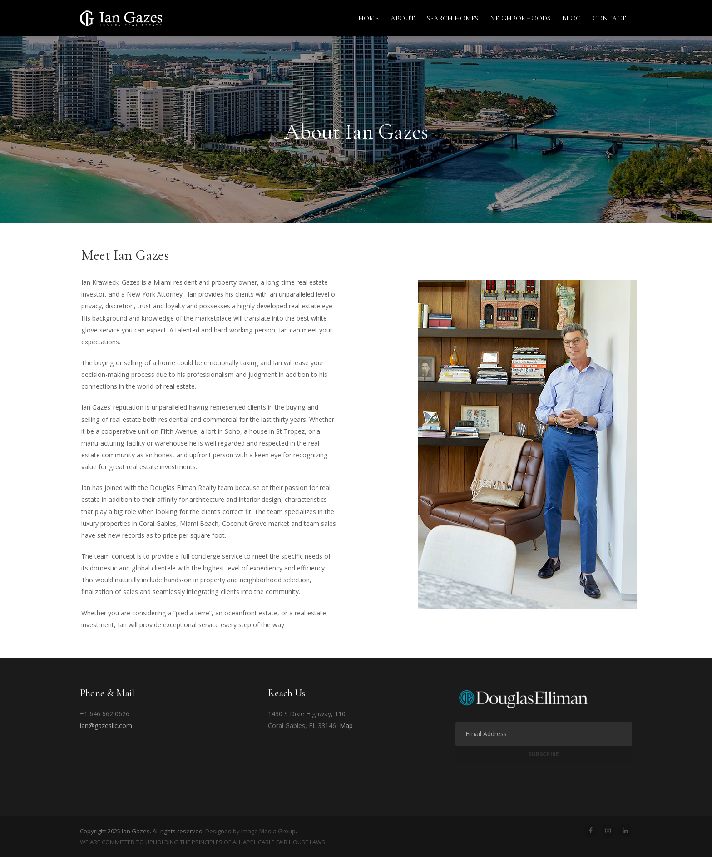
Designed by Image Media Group (250, 831)
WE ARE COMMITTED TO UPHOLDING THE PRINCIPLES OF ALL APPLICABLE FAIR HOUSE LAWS (202, 842)
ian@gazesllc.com (106, 725)
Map (346, 725)
